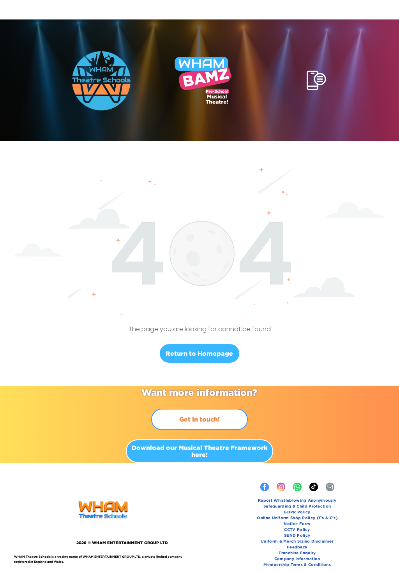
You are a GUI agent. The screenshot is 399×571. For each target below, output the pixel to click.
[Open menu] (316, 61)
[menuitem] (297, 482)
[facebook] (264, 468)
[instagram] (281, 468)
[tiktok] (313, 468)
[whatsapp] (297, 468)
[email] (330, 468)
